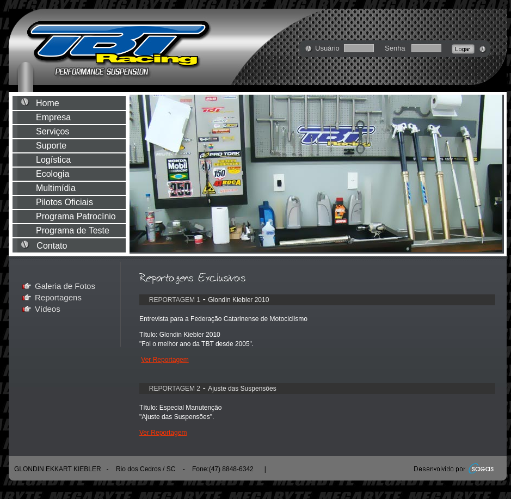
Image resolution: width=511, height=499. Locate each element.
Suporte (76, 145)
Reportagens (58, 297)
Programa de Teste (76, 230)
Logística (77, 159)
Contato (73, 245)
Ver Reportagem (164, 360)
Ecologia (77, 173)
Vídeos (47, 308)
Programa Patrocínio (77, 216)
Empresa (76, 117)
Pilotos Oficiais (78, 202)
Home (75, 103)
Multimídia (77, 188)
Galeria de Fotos (65, 286)
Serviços (77, 131)
